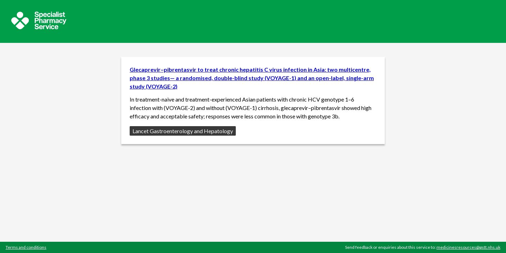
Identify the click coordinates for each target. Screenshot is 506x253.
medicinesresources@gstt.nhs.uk (468, 247)
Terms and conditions (26, 247)
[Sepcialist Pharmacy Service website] (38, 27)
